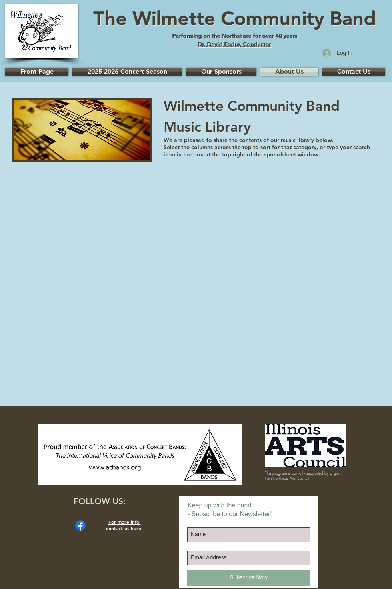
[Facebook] (80, 525)
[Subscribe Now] (248, 578)
